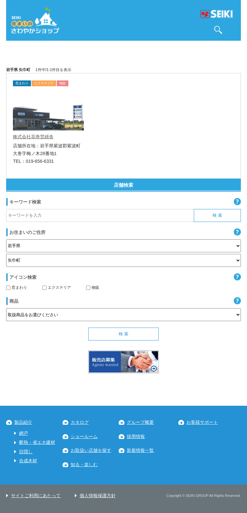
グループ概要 (140, 422)
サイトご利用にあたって (36, 495)
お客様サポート (202, 422)
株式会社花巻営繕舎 (33, 136)
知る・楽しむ (84, 464)
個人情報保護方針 (98, 495)
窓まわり (16, 287)
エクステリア (56, 287)
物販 (92, 287)
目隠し (26, 451)
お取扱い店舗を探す (91, 450)
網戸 (23, 433)
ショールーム (84, 436)
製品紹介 (23, 422)
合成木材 (28, 460)
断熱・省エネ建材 (37, 442)
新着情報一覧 (140, 450)
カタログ (80, 422)
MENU (233, 30)
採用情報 (136, 436)
